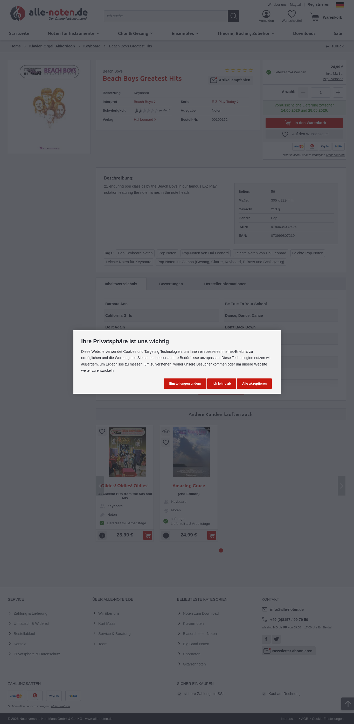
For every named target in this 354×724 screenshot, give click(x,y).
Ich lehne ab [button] (221, 383)
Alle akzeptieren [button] (254, 383)
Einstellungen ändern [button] (185, 383)
